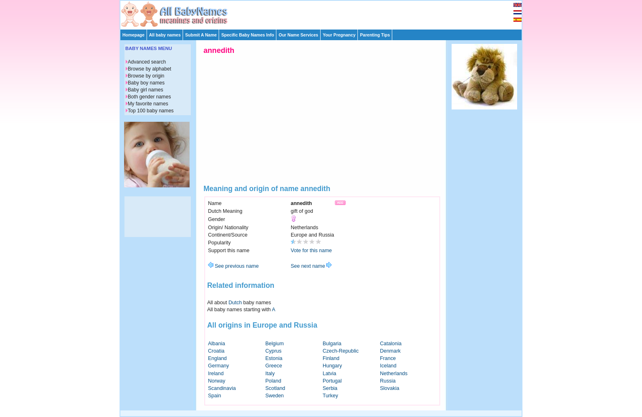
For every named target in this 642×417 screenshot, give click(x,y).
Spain (214, 396)
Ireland (216, 373)
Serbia (330, 388)
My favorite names (148, 104)
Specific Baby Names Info (247, 34)
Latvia (329, 373)
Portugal (332, 381)
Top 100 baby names (151, 111)
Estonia (274, 358)
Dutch (235, 302)
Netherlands (393, 373)
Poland (273, 381)
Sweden (274, 396)
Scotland (275, 388)
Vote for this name (311, 250)
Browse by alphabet (149, 69)
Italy (270, 373)
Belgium (274, 343)
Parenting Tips (375, 34)
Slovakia (389, 388)
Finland (331, 358)
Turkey (330, 396)
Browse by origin (146, 76)
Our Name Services (298, 34)
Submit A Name (201, 34)
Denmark (390, 351)
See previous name (233, 266)
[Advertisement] (324, 13)
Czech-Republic (341, 351)
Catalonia (391, 343)
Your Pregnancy (339, 34)
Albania (216, 343)
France (388, 358)
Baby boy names (146, 83)
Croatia (216, 351)
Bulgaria (332, 343)
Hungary (332, 366)
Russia (388, 381)
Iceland (388, 366)
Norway (216, 381)
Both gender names (149, 97)
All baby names (165, 34)
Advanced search (147, 62)
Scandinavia (222, 388)
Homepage (133, 34)
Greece (273, 366)
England (217, 358)
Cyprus (273, 351)
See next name (311, 266)
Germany (218, 366)
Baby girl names (145, 90)
